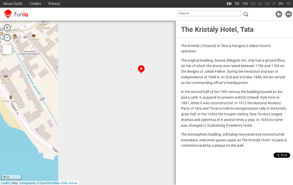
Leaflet (5, 182)
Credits (35, 4)
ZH (280, 4)
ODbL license (68, 182)
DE (237, 4)
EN (229, 4)
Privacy (54, 4)
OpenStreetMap (50, 182)
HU (245, 4)
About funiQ (12, 4)
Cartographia (27, 182)
